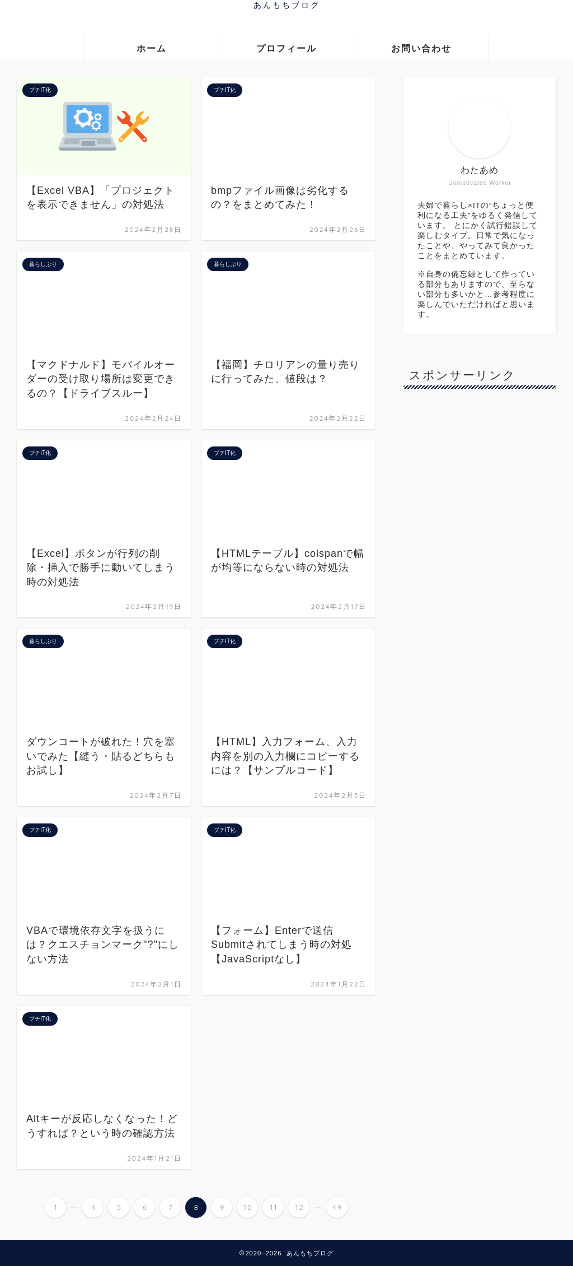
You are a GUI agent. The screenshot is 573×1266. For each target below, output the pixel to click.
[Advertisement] (487, 565)
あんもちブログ (286, 5)
